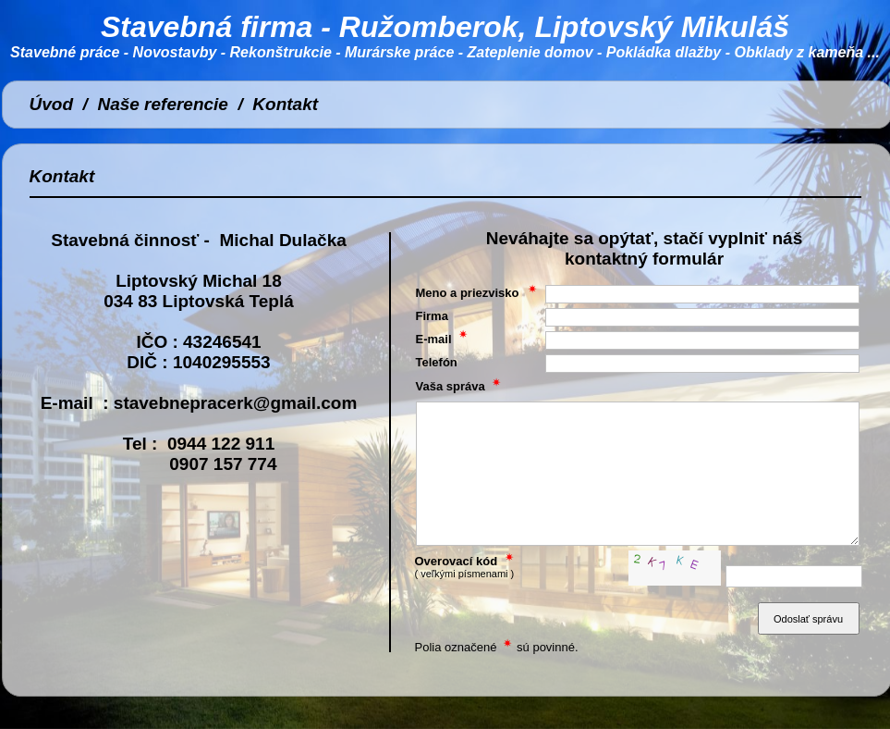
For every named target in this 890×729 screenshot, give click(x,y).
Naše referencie (162, 104)
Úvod (52, 104)
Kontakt (285, 104)
